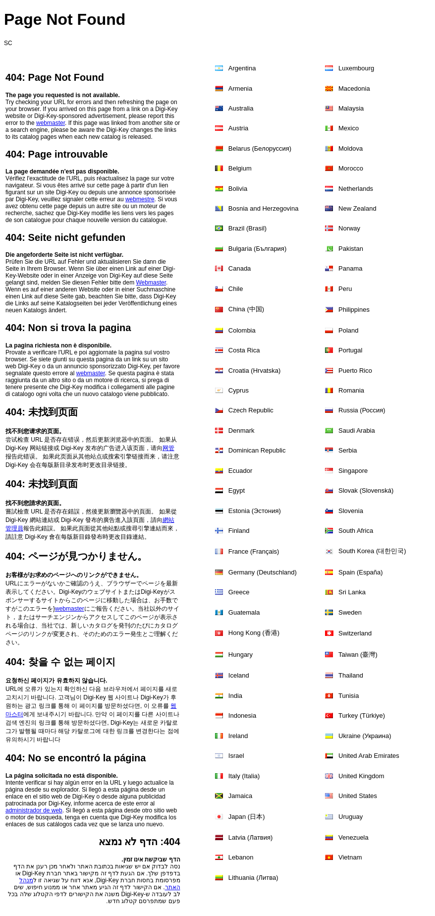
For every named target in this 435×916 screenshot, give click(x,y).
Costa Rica (244, 350)
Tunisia (348, 695)
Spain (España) (360, 572)
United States (357, 796)
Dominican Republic (257, 450)
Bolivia (237, 188)
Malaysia (351, 108)
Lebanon (241, 857)
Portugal (350, 350)
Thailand (350, 675)
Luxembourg (356, 68)
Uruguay (350, 816)
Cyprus (238, 390)
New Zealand (357, 208)
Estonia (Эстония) (254, 511)
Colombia (242, 330)
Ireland (238, 736)
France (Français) (253, 551)
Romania (351, 390)
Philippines (354, 309)
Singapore (353, 470)
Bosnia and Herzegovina (263, 208)
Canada (239, 268)
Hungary (240, 654)
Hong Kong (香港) (253, 632)
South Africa (355, 530)
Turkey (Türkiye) (361, 715)
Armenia (240, 88)
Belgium (240, 168)
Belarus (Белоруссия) (259, 148)
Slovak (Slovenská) (365, 490)
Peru (345, 288)
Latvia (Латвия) (250, 837)
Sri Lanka (352, 592)
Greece (239, 592)
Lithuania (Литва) (253, 877)
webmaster (50, 122)
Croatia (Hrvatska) (254, 370)
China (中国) (246, 309)
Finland (239, 530)
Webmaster (151, 282)
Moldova (350, 148)
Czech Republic (250, 410)
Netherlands (355, 188)
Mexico (348, 128)
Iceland (238, 675)
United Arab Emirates (368, 755)
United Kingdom (361, 776)
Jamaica (240, 796)
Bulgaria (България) (257, 248)
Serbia (347, 450)
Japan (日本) (246, 816)
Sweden (350, 612)
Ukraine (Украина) (364, 736)
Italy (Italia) (244, 776)
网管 (168, 448)
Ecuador (240, 470)
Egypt (236, 490)
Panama (350, 268)
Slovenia (350, 511)
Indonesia (242, 715)
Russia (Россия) (361, 410)
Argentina (242, 68)
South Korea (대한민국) (372, 551)
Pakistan (350, 248)
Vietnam (350, 857)
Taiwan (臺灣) (358, 654)
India (235, 695)
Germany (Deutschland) (262, 572)
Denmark (241, 430)
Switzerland (355, 633)
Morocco (350, 168)
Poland (348, 330)
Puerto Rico (355, 370)
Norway (349, 228)
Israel (236, 755)
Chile (235, 288)
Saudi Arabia (356, 430)
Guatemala (244, 612)
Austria (238, 128)
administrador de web (33, 810)
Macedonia (354, 88)
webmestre (140, 199)
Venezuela (353, 837)
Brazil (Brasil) (247, 228)
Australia (241, 108)
